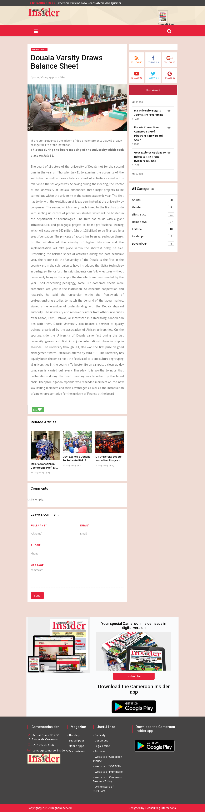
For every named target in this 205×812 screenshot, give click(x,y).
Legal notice (102, 746)
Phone (36, 545)
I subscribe (134, 676)
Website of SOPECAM (108, 766)
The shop (74, 735)
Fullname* (39, 525)
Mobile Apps (76, 746)
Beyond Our (153, 243)
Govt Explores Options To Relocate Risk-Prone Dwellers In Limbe (150, 157)
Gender (153, 207)
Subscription (77, 740)
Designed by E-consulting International (152, 808)
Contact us (101, 740)
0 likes (61, 77)
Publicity (100, 735)
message (37, 565)
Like (37, 409)
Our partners (77, 751)
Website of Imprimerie (109, 772)
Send (37, 595)
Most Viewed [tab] (153, 90)
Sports (153, 200)
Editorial (153, 229)
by (32, 77)
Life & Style (153, 214)
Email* (85, 525)
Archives (100, 751)
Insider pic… (153, 236)
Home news (39, 49)
